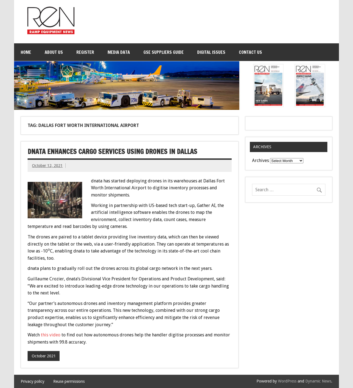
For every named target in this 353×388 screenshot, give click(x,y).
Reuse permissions (69, 381)
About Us (54, 52)
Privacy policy (32, 381)
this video (50, 334)
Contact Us (250, 52)
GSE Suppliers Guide (163, 52)
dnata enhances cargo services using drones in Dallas (112, 151)
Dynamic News (318, 381)
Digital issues (211, 52)
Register (85, 52)
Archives (260, 160)
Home (26, 52)
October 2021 (44, 356)
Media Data (119, 52)
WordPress (287, 381)
